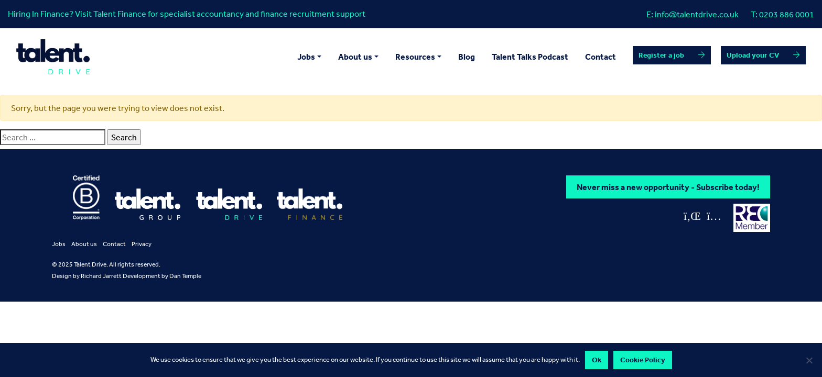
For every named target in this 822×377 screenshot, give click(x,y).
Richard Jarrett (101, 276)
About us (84, 244)
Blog (466, 56)
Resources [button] (415, 56)
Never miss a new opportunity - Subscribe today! (668, 187)
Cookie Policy (642, 359)
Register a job (661, 55)
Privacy (142, 244)
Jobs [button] (306, 56)
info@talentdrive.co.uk (697, 14)
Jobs (59, 244)
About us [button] (355, 56)
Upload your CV (753, 55)
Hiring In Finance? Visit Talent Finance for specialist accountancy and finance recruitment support (186, 13)
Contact (600, 56)
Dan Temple (185, 276)
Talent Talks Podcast (530, 56)
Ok (596, 359)
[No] (809, 360)
